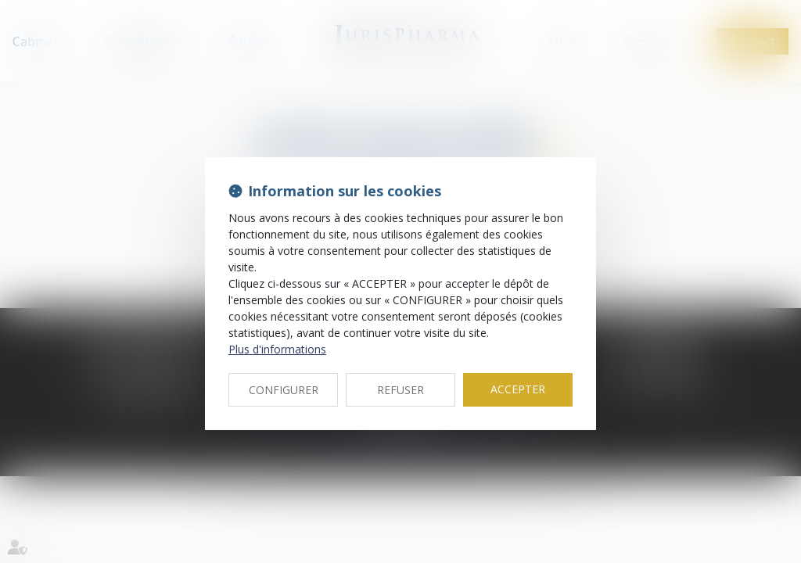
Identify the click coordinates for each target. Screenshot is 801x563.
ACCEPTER (517, 389)
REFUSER (400, 389)
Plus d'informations (277, 349)
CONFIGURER (283, 389)
